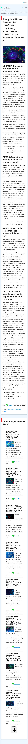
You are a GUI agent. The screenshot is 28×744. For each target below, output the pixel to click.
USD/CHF (18, 409)
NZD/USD (5, 411)
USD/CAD (13, 409)
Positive (10, 405)
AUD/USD (9, 409)
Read (19, 461)
